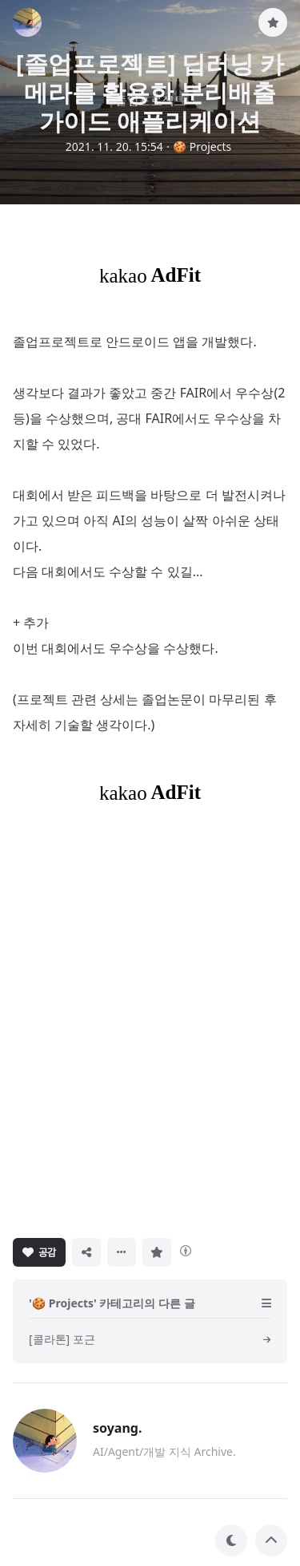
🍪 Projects (202, 146)
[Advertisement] (150, 1019)
